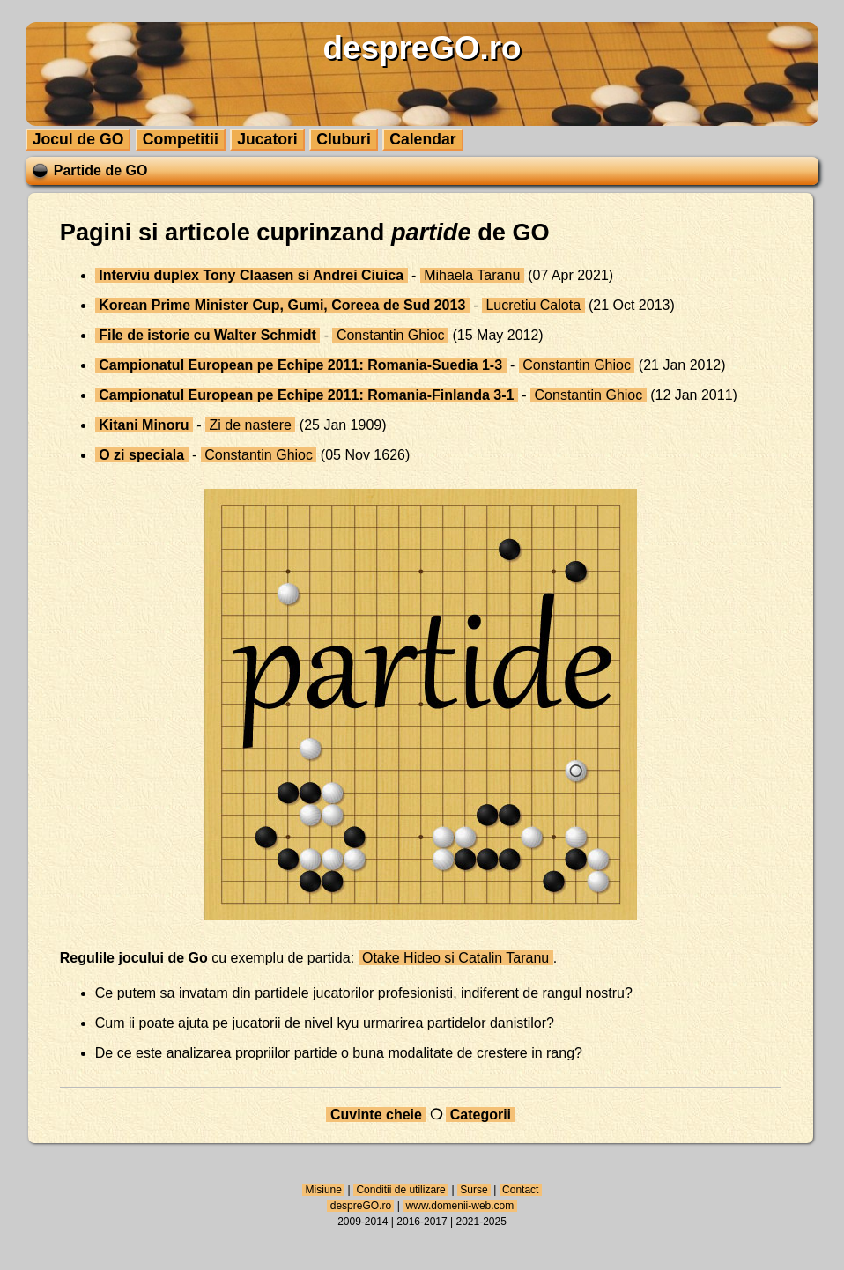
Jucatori (267, 139)
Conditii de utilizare (400, 1190)
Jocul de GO (78, 139)
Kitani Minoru (144, 424)
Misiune (323, 1190)
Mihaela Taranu (472, 275)
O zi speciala (142, 454)
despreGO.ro (360, 1206)
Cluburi (343, 139)
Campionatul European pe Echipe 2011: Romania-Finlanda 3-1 (306, 395)
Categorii (480, 1114)
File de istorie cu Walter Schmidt (207, 335)
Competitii (180, 139)
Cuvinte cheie (376, 1114)
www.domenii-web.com (459, 1206)
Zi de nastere (250, 424)
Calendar (422, 139)
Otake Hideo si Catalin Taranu (456, 957)
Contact (521, 1190)
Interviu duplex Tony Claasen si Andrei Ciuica (251, 275)
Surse (474, 1190)
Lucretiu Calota (533, 305)
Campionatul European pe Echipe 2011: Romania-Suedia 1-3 (301, 365)
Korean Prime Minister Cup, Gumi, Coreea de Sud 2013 (282, 305)
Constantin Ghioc (390, 335)
